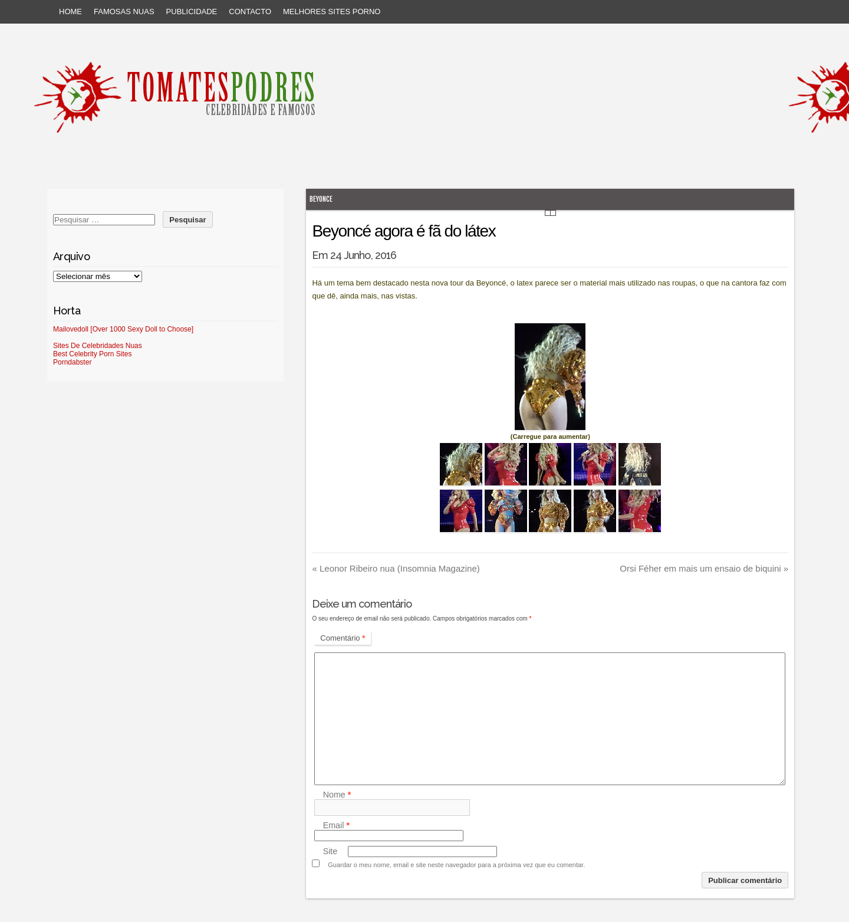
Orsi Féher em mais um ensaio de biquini (704, 568)
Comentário (342, 638)
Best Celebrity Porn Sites (92, 354)
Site (330, 851)
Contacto (250, 11)
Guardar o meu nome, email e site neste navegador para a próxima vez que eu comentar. (456, 864)
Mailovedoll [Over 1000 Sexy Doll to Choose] (123, 329)
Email (336, 825)
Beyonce (321, 199)
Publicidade (192, 11)
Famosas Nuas (124, 11)
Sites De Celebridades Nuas (97, 346)
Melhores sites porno (331, 11)
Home (70, 11)
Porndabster (72, 362)
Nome (337, 794)
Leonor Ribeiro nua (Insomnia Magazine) (395, 568)
